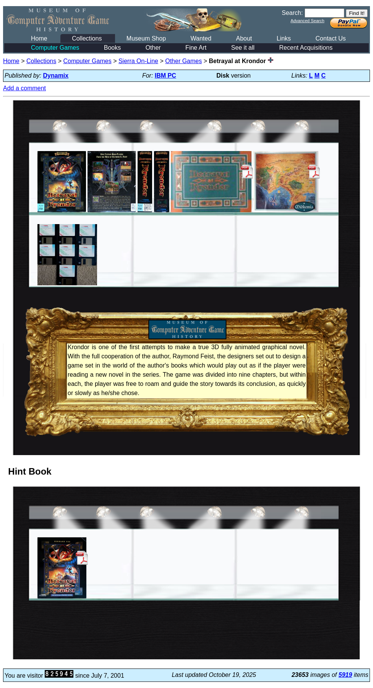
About (244, 38)
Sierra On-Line (138, 61)
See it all (243, 47)
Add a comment (24, 88)
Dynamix (56, 75)
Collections (87, 38)
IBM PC (165, 75)
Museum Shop (146, 38)
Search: (292, 13)
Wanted (200, 38)
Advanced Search (307, 20)
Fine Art (195, 47)
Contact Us (331, 38)
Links (284, 38)
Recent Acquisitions (306, 47)
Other (153, 47)
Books (112, 47)
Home (39, 38)
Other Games (183, 61)
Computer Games (55, 47)
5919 (345, 675)
